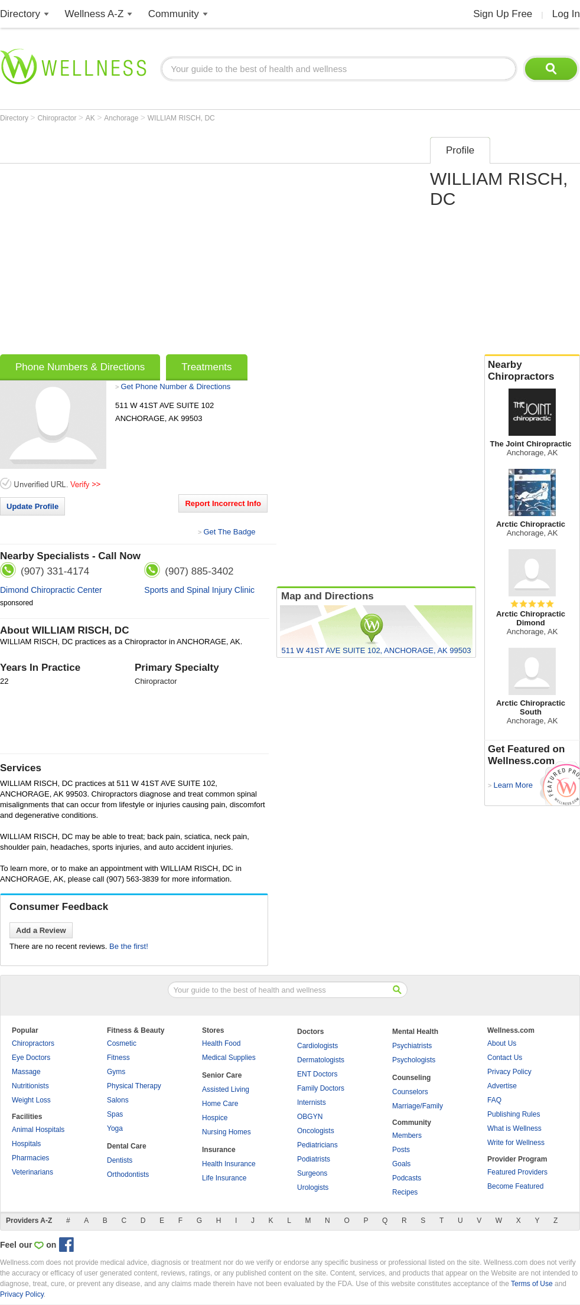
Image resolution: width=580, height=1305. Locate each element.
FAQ (494, 1100)
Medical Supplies (229, 1057)
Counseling (411, 1078)
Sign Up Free (502, 13)
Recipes (405, 1192)
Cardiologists (317, 1046)
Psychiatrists (412, 1046)
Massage (26, 1072)
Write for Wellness (516, 1142)
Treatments (206, 367)
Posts (401, 1150)
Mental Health (415, 1031)
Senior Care (222, 1075)
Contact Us (504, 1057)
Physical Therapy (134, 1086)
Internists (311, 1102)
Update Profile (32, 506)
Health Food (221, 1043)
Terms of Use (532, 1284)
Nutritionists (30, 1086)
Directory (20, 13)
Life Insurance (224, 1178)
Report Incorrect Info (223, 503)
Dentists (119, 1160)
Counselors (410, 1092)
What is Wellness (514, 1128)
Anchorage (122, 118)
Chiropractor (57, 118)
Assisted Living (225, 1089)
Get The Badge (229, 531)
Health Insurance (229, 1164)
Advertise (502, 1086)
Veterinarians (32, 1172)
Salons (118, 1100)
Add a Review (41, 930)
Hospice (214, 1118)
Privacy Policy (509, 1072)
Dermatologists (320, 1060)
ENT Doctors (317, 1074)
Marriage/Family (417, 1106)
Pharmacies (30, 1158)
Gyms (116, 1072)
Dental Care (126, 1146)
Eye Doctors (31, 1057)
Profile (460, 150)
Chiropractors (33, 1043)
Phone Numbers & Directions (80, 367)
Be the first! (128, 946)
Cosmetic (121, 1043)
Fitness (118, 1057)
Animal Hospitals (38, 1129)
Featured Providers (517, 1172)
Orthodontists (128, 1174)
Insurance (219, 1150)
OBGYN (309, 1116)
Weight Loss (31, 1100)
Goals (401, 1164)
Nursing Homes (226, 1132)
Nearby (532, 371)
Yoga (115, 1128)
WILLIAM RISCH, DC (181, 118)
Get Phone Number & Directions (175, 386)
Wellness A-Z (94, 13)
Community (173, 13)
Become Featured (515, 1186)
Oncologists (315, 1131)
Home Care (220, 1104)
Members (407, 1135)
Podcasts (406, 1178)
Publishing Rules (513, 1114)
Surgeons (312, 1173)
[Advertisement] (110, 242)
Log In (566, 13)
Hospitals (26, 1144)
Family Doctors (320, 1088)
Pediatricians (317, 1145)
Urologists (312, 1187)
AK (91, 118)
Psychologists (413, 1060)
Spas (115, 1114)
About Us (501, 1043)
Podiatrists (313, 1159)
